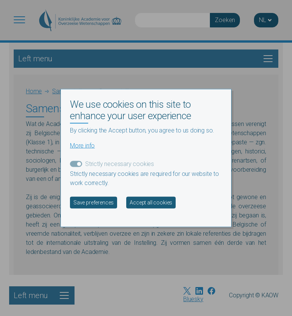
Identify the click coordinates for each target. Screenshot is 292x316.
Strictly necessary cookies (119, 163)
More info (82, 145)
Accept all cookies (151, 202)
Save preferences (93, 202)
